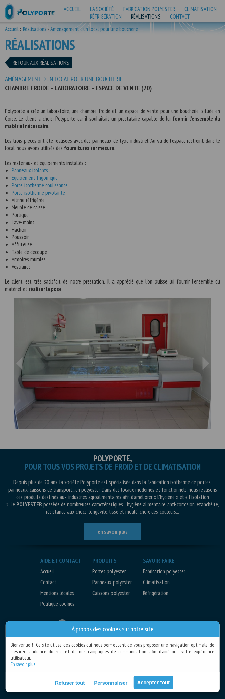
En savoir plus (23, 664)
